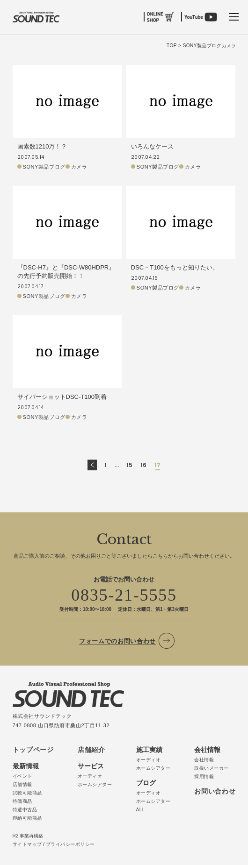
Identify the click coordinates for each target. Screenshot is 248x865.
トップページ (33, 749)
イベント (22, 776)
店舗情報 (22, 784)
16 (143, 465)
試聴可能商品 (27, 792)
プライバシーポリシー (70, 844)
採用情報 (204, 776)
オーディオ (90, 776)
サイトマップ (27, 844)
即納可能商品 (27, 818)
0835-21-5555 (124, 595)
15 (129, 465)
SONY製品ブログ (44, 167)
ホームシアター (95, 784)
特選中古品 (25, 809)
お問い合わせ (214, 791)
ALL (140, 809)
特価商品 (22, 801)
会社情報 (204, 759)
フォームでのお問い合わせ (117, 641)
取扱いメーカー (211, 768)
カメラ (79, 167)
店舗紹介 (91, 749)
